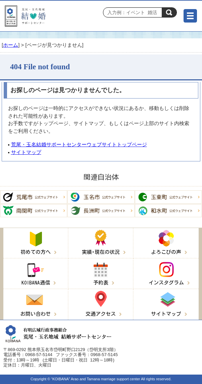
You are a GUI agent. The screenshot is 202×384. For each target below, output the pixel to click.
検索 (169, 12)
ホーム (10, 45)
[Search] (134, 12)
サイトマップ (26, 152)
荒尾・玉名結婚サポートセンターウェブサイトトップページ (79, 144)
